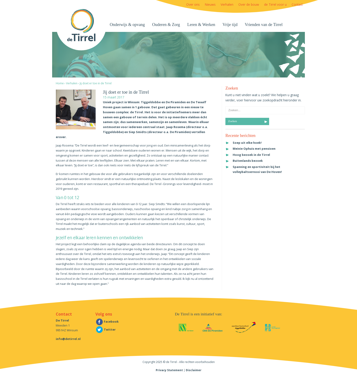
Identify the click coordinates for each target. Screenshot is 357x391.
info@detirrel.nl (68, 339)
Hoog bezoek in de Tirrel (251, 155)
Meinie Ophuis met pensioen (254, 149)
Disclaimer (193, 370)
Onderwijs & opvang (127, 24)
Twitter (105, 329)
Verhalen (227, 4)
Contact (297, 4)
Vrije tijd (229, 24)
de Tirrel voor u (275, 4)
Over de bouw (248, 4)
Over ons (193, 4)
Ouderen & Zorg (166, 24)
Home (60, 83)
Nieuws (210, 4)
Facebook (107, 321)
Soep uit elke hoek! (247, 143)
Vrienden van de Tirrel (264, 24)
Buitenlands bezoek (248, 161)
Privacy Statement (169, 370)
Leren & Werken (201, 24)
